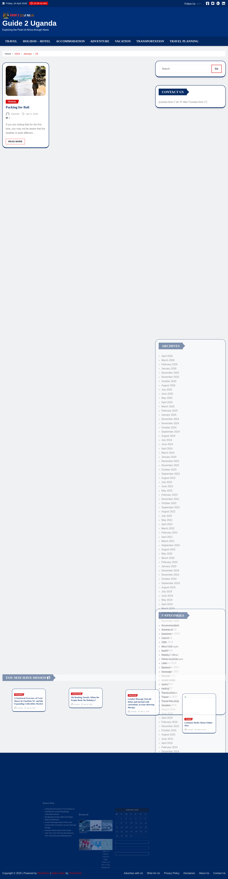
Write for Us (153, 873)
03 (36, 55)
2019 (17, 55)
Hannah (15, 131)
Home (8, 55)
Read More (15, 159)
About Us (204, 873)
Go (216, 72)
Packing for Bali (17, 125)
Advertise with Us (133, 873)
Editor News (58, 873)
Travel (11, 41)
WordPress (43, 873)
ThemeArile (75, 873)
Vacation (123, 41)
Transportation (150, 41)
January (28, 55)
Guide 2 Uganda (29, 23)
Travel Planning (184, 41)
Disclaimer (189, 873)
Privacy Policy (172, 873)
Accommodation (70, 41)
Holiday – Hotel (36, 41)
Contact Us (219, 873)
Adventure (99, 41)
